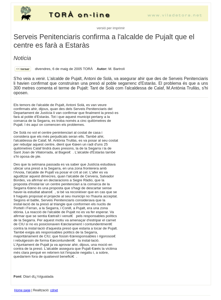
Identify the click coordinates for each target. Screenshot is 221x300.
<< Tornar (22, 69)
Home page (22, 290)
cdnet (54, 290)
